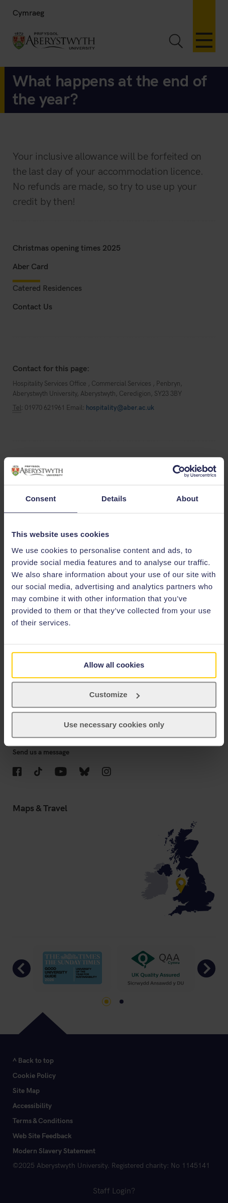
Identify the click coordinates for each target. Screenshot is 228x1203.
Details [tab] (114, 498)
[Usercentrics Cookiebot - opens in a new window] (172, 471)
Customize (114, 694)
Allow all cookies (114, 665)
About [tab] (187, 498)
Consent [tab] (41, 498)
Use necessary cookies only (114, 724)
